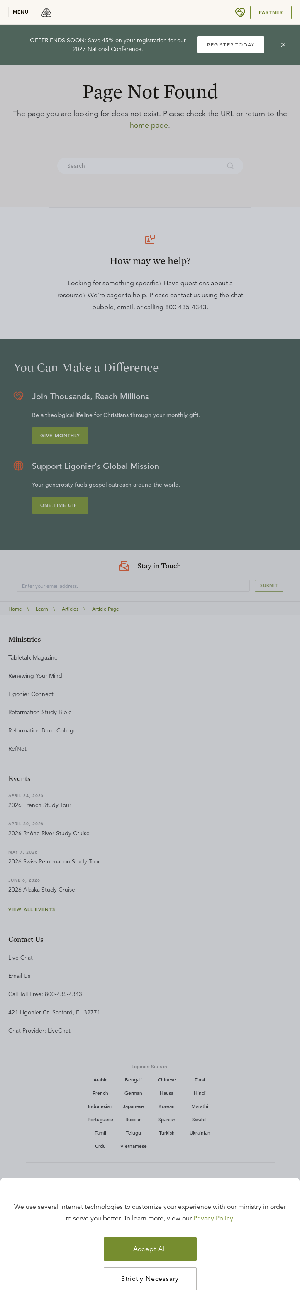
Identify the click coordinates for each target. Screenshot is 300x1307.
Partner (271, 12)
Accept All (150, 1249)
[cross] (283, 44)
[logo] (46, 12)
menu (21, 12)
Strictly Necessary (150, 1279)
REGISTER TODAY (230, 44)
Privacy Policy (213, 1218)
